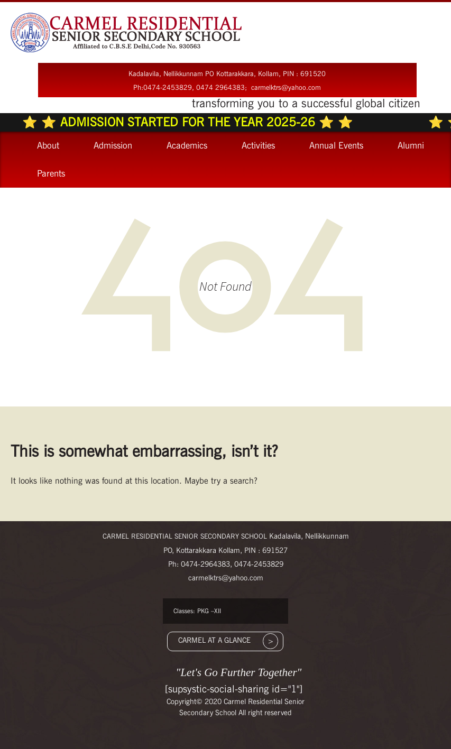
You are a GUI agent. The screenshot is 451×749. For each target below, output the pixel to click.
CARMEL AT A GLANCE (214, 640)
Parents (51, 173)
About (48, 145)
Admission (113, 145)
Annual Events (336, 145)
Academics (187, 145)
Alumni (411, 145)
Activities (258, 145)
